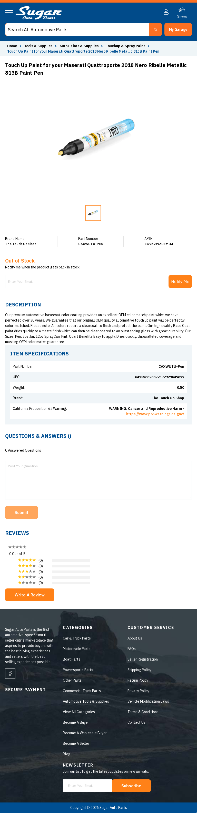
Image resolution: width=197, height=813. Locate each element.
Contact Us (136, 722)
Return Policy (137, 680)
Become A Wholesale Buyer (85, 733)
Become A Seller (76, 743)
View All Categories (79, 712)
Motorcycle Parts (77, 648)
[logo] (38, 18)
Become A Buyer (76, 722)
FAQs (131, 648)
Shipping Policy (139, 669)
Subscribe (131, 785)
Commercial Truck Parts (82, 691)
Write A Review (30, 594)
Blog (67, 754)
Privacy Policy (138, 691)
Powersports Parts (78, 669)
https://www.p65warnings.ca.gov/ (155, 414)
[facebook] (10, 674)
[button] (178, 29)
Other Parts (72, 680)
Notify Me (180, 281)
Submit (21, 512)
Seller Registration (142, 659)
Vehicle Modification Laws (148, 701)
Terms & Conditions (143, 712)
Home (12, 46)
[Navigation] (9, 12)
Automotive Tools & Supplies (86, 701)
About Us (134, 638)
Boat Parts (71, 659)
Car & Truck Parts (77, 638)
